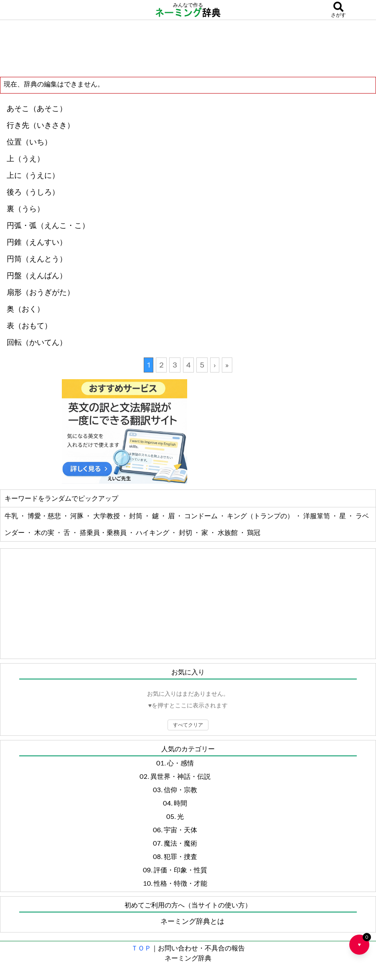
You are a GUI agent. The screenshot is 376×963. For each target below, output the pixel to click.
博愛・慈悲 (45, 516)
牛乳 (12, 516)
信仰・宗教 (180, 790)
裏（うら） (25, 208)
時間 (180, 803)
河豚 (77, 516)
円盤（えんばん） (37, 275)
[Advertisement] (188, 48)
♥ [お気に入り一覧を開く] (363, 941)
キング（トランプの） (261, 516)
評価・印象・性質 (180, 870)
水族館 (228, 532)
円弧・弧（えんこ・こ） (48, 225)
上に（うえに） (33, 175)
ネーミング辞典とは (192, 921)
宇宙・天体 (180, 830)
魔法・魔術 (180, 843)
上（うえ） (25, 158)
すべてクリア (188, 725)
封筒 (136, 516)
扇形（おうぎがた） (40, 292)
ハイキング (153, 532)
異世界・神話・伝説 (180, 776)
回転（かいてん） (37, 342)
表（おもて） (29, 325)
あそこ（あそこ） (37, 108)
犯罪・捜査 (180, 856)
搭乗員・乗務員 (104, 532)
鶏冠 (253, 532)
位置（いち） (29, 142)
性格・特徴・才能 (180, 883)
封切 (186, 532)
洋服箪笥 (317, 516)
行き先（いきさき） (40, 125)
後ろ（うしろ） (33, 192)
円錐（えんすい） (37, 242)
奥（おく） (25, 309)
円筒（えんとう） (37, 259)
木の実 (45, 532)
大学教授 (107, 516)
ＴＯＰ (141, 948)
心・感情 (180, 763)
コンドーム (201, 516)
